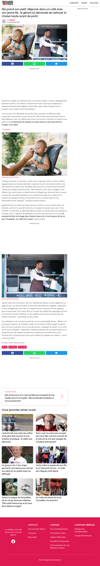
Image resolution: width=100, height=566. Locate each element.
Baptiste (12, 20)
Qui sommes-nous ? (37, 529)
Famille (84, 3)
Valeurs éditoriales (58, 537)
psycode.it (32, 537)
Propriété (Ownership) (59, 541)
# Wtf (4, 347)
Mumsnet (7, 129)
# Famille (22, 347)
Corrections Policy (58, 533)
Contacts (32, 533)
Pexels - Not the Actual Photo (10, 177)
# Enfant (13, 347)
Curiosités (73, 3)
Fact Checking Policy (59, 529)
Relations (94, 3)
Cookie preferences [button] (83, 535)
